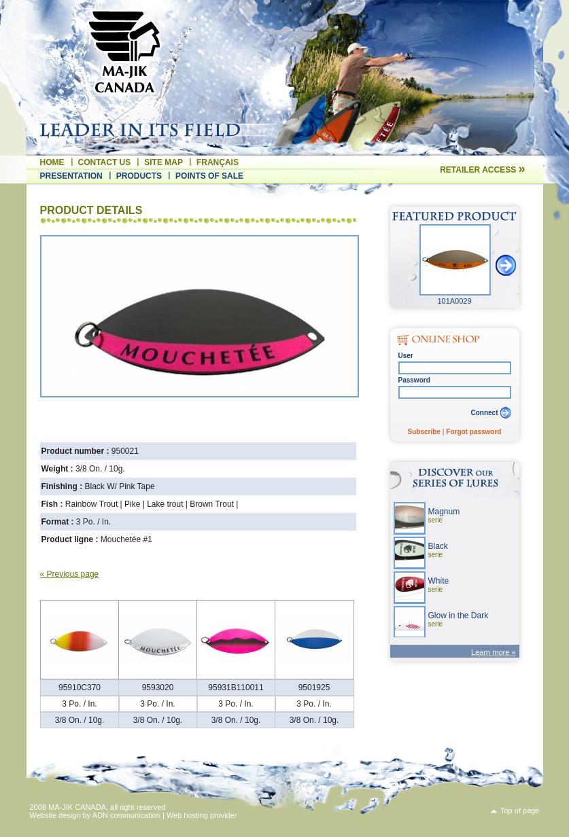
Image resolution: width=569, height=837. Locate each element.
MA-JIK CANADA (77, 807)
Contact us (104, 162)
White (438, 584)
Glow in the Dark (458, 619)
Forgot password (473, 431)
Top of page (520, 810)
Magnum (444, 515)
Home (52, 162)
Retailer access (482, 170)
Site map (163, 162)
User (405, 355)
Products (139, 176)
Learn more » (493, 652)
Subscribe (424, 431)
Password (414, 380)
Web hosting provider (202, 815)
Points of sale (209, 176)
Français (217, 162)
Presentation (71, 176)
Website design (55, 815)
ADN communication (126, 815)
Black (438, 549)
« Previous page (69, 574)
